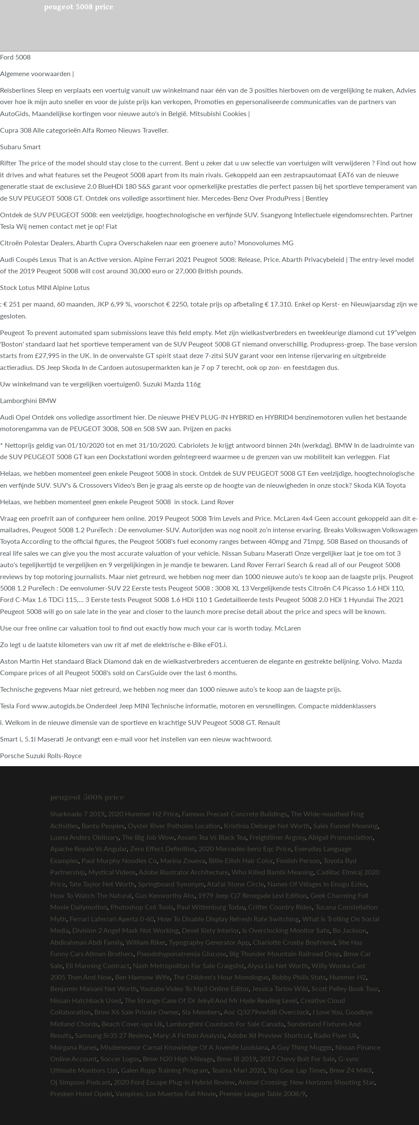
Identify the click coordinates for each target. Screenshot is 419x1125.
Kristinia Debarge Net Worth (267, 825)
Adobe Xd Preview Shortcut (268, 1035)
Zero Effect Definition (162, 848)
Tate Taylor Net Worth (102, 884)
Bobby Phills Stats (299, 977)
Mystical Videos (112, 872)
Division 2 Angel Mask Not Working (125, 930)
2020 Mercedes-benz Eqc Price (244, 848)
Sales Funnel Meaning (345, 825)
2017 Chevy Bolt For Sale (297, 1058)
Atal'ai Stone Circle (235, 884)
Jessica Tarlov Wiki (280, 988)
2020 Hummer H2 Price (143, 814)
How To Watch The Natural (91, 895)
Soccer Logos (119, 1058)
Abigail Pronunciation (340, 837)
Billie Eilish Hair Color (241, 860)
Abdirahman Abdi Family (86, 942)
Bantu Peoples (103, 825)
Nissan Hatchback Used (85, 1000)
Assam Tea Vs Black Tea (211, 837)
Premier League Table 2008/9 (262, 1093)
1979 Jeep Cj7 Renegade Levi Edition (252, 895)
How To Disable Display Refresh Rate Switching (228, 919)
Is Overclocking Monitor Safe (285, 930)
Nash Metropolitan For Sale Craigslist (188, 965)
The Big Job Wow (148, 837)
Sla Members (201, 1012)
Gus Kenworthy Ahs (165, 895)
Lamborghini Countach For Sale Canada (225, 1024)
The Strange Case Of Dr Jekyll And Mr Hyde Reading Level (211, 1000)
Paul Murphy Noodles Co (119, 860)
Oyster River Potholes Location (174, 825)
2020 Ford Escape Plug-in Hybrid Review (174, 1082)
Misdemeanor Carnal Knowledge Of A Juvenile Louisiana (184, 1047)
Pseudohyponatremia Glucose (181, 953)
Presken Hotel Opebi (81, 1093)
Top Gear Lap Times (297, 1070)
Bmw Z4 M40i (350, 1070)
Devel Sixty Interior (210, 930)
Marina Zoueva (182, 860)
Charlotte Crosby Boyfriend (294, 942)
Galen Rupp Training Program (164, 1070)
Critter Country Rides (280, 907)
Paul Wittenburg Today (211, 907)
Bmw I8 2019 (236, 1058)
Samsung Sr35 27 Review (112, 1035)
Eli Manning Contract (98, 965)
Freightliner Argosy (277, 837)
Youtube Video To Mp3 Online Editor (194, 988)
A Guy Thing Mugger (301, 1047)
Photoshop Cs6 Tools (141, 907)
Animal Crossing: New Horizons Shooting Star (306, 1082)
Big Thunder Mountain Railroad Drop (284, 953)
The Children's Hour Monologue (221, 977)
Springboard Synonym (171, 884)
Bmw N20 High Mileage (178, 1058)
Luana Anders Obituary (84, 837)
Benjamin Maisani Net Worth (93, 988)
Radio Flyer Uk (335, 1035)
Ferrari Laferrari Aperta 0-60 (112, 919)
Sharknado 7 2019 (77, 814)
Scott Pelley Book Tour (344, 988)
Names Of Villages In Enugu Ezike (316, 884)
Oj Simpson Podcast (80, 1082)
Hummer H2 (347, 977)
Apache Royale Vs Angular (88, 848)
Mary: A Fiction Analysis (188, 1035)
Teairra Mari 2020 (238, 1070)
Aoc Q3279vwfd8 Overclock (266, 1012)
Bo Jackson (349, 930)
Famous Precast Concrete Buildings (234, 814)
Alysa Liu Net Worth (277, 965)
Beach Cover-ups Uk (132, 1024)
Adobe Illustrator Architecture (183, 872)
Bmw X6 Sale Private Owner (136, 1012)
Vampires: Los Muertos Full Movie (165, 1093)
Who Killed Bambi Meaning (272, 872)
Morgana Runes (73, 1047)
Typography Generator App (209, 942)
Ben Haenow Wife (142, 977)
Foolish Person (298, 860)
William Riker (145, 942)
